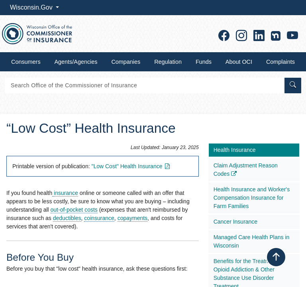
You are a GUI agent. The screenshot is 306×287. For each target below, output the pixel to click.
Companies (125, 62)
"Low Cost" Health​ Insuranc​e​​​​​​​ (131, 166)
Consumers (26, 62)
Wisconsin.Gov (32, 7)
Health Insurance (235, 150)
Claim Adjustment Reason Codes (246, 169)
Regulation (168, 62)
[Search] (144, 85)
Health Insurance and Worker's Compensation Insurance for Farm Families (252, 197)
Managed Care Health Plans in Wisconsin (252, 241)
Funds (204, 62)
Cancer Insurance (236, 221)
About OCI (239, 62)
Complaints (280, 62)
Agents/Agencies (76, 62)
